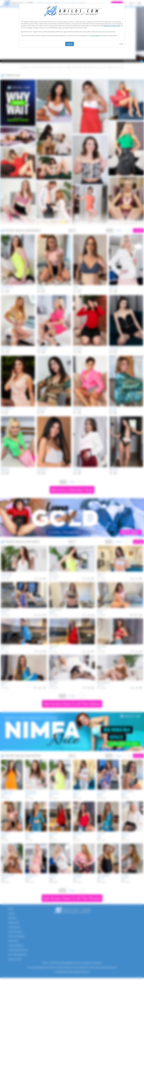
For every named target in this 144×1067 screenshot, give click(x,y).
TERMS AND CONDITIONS (112, 26)
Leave (121, 44)
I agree (70, 44)
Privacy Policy (95, 35)
